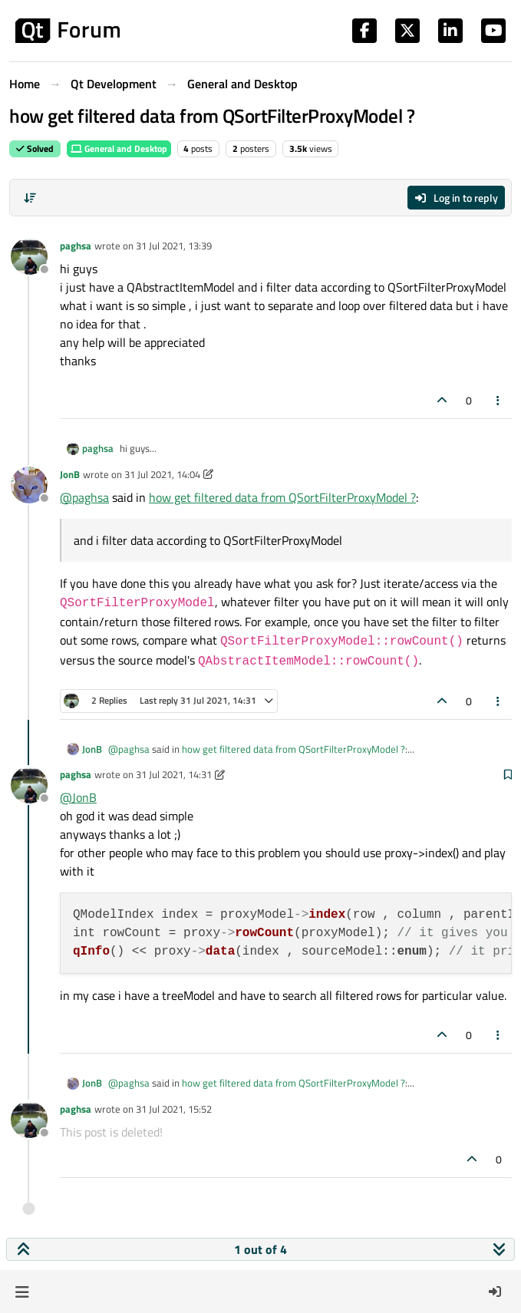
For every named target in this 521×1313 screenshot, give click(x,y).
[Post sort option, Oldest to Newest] (30, 198)
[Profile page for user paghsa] (29, 256)
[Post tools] (499, 400)
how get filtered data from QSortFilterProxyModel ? (282, 497)
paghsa (75, 245)
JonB (70, 474)
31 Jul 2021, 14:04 (162, 474)
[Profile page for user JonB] (29, 485)
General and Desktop (119, 148)
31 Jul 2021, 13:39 (174, 245)
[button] (22, 1291)
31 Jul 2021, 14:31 (174, 774)
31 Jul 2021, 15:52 (174, 1109)
